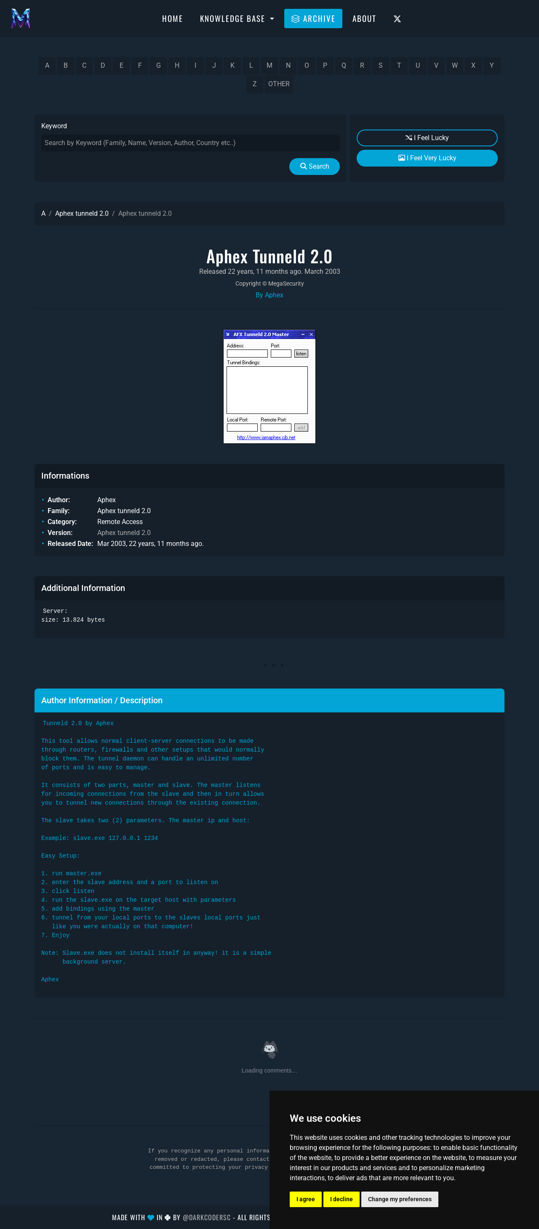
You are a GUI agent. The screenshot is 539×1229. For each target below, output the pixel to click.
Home (172, 18)
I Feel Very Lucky (427, 158)
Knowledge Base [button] (234, 18)
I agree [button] (305, 1199)
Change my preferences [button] (400, 1199)
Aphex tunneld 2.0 (82, 213)
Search (314, 166)
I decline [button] (341, 1199)
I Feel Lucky (427, 138)
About (364, 18)
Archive (313, 18)
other (279, 84)
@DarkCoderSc (207, 1217)
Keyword (54, 126)
